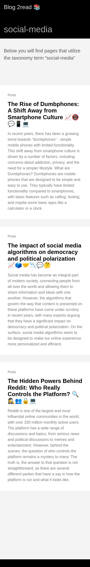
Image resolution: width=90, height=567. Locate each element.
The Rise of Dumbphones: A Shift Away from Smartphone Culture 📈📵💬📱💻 (43, 114)
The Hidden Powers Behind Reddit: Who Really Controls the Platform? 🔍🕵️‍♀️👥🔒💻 (45, 391)
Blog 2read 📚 (22, 7)
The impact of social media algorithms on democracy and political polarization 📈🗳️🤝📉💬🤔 (44, 255)
